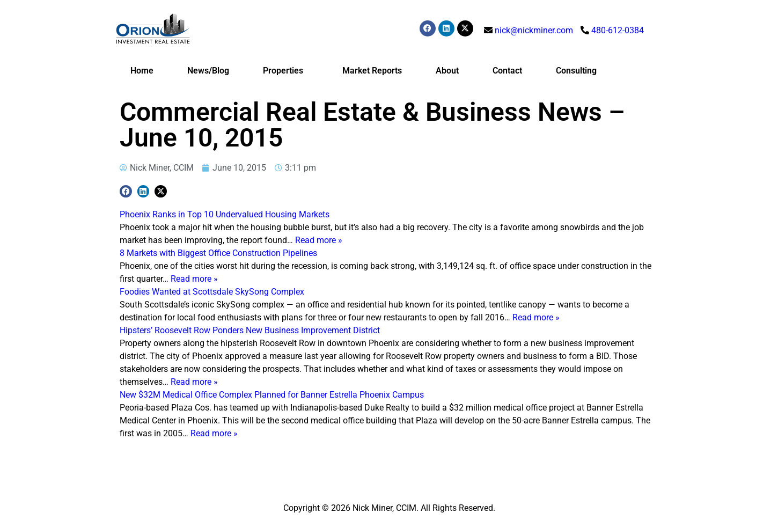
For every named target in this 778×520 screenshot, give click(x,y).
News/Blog (208, 70)
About (447, 70)
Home (141, 70)
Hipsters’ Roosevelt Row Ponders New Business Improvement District (250, 330)
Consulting (576, 70)
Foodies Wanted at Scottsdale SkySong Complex (212, 292)
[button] (126, 191)
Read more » (318, 240)
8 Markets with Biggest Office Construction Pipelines (218, 253)
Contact (507, 70)
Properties (286, 70)
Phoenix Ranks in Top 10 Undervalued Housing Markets (224, 214)
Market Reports (372, 70)
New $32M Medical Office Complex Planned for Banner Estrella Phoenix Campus (272, 395)
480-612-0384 (617, 30)
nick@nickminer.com (534, 30)
